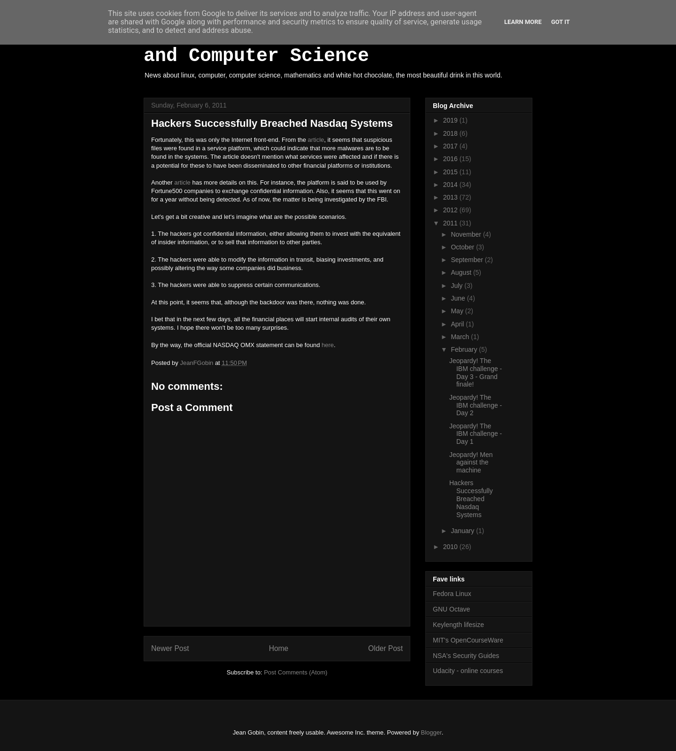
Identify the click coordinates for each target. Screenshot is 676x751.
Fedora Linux (452, 593)
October (463, 247)
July (457, 285)
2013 (451, 197)
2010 (451, 546)
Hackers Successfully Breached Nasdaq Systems (471, 498)
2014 (451, 184)
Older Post (385, 648)
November (467, 234)
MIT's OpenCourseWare (468, 640)
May (458, 311)
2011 (451, 223)
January (463, 530)
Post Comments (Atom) (295, 672)
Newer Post (170, 648)
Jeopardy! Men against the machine (471, 462)
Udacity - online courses (468, 670)
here (328, 344)
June (459, 298)
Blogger (431, 732)
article (316, 139)
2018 (451, 133)
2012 (451, 210)
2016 (451, 159)
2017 (451, 146)
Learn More (523, 21)
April (458, 324)
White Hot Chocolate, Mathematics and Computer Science (324, 45)
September (467, 259)
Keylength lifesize (458, 624)
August (462, 272)
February (465, 349)
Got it (560, 21)
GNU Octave (451, 609)
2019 (451, 120)
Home (279, 648)
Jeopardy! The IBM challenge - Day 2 (475, 405)
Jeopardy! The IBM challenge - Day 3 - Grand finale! (475, 372)
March (461, 337)
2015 (451, 172)
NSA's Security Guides (466, 655)
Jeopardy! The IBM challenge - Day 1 (475, 434)
